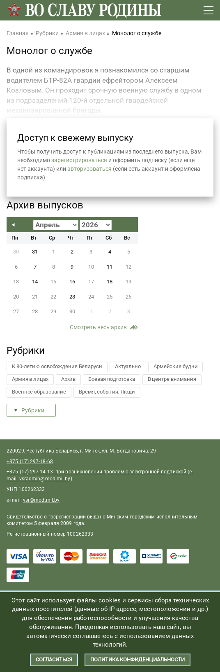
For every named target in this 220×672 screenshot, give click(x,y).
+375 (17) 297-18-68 (30, 461)
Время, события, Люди (107, 392)
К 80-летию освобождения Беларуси (57, 366)
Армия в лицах (30, 379)
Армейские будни (176, 366)
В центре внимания (172, 379)
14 (35, 281)
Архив (68, 379)
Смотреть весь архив (98, 327)
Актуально (128, 366)
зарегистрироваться (79, 160)
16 (72, 281)
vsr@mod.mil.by (41, 500)
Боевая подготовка (111, 379)
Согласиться (54, 659)
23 (72, 297)
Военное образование (39, 392)
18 (109, 281)
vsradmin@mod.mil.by (45, 479)
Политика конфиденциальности (137, 659)
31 (35, 252)
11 (109, 267)
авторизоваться (89, 168)
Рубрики (32, 410)
